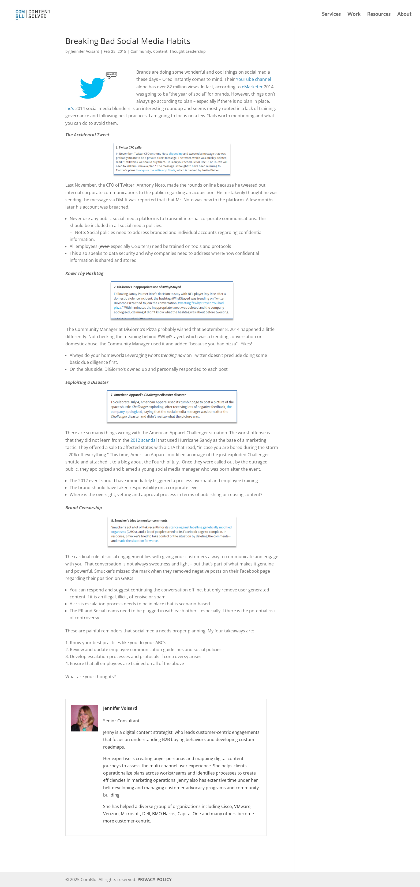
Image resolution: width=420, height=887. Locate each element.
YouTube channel (253, 79)
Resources (379, 14)
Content (160, 51)
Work (354, 14)
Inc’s (69, 108)
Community (140, 51)
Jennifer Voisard (85, 51)
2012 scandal (143, 440)
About (404, 14)
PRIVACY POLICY (154, 879)
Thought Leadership (188, 51)
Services (331, 14)
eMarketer (252, 87)
